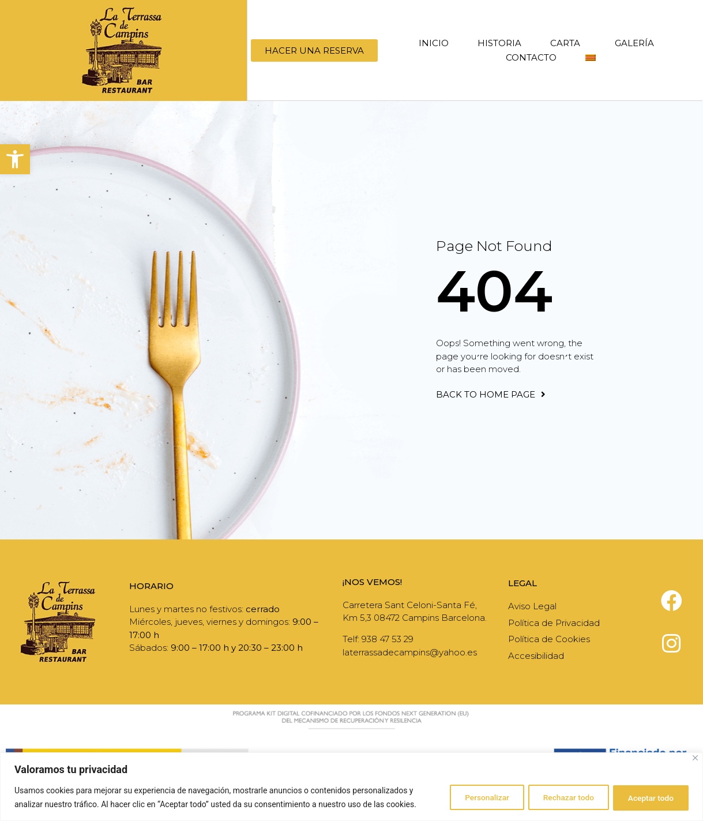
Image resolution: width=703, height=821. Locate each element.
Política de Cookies (549, 638)
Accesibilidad (536, 655)
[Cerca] (695, 757)
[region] (351, 786)
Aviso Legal (532, 606)
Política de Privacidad (554, 622)
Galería (634, 43)
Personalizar (474, 797)
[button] (15, 159)
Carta (568, 43)
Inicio (434, 43)
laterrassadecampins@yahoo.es (410, 652)
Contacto (531, 57)
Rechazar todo (561, 797)
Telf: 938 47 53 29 (378, 638)
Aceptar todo (648, 797)
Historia (499, 43)
